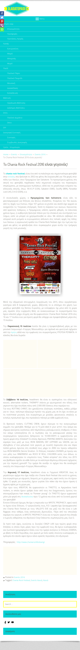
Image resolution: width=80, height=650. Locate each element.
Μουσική (11, 86)
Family (6, 44)
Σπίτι (5, 117)
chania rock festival (18, 179)
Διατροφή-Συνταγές (12, 137)
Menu (42, 18)
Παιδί (5, 70)
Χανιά (46, 586)
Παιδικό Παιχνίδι (14, 80)
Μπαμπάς (11, 60)
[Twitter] (2, 17)
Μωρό (10, 65)
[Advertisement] (20, 360)
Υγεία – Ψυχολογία (11, 153)
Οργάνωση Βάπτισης (16, 106)
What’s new (8, 24)
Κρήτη (14, 338)
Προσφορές (12, 34)
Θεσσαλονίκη (27, 502)
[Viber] (2, 25)
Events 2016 (19, 583)
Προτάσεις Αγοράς (15, 39)
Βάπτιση (7, 101)
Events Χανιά (37, 586)
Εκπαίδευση (12, 96)
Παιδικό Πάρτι (13, 75)
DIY (4, 132)
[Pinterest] (2, 21)
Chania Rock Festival (21, 586)
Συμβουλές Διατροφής (17, 147)
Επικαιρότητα (13, 29)
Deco (9, 127)
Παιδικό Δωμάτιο (15, 122)
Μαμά (10, 55)
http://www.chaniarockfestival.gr (31, 547)
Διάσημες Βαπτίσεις (16, 111)
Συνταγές (11, 142)
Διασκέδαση (12, 91)
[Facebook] (2, 13)
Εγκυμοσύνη (12, 50)
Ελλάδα (20, 182)
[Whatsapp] (2, 29)
